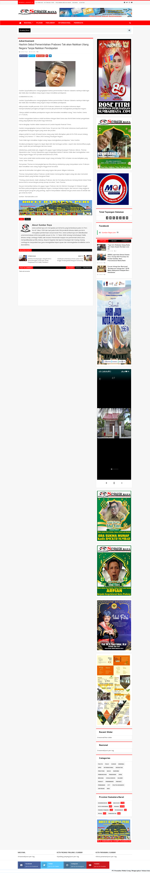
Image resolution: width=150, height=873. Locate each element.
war (108, 788)
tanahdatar (112, 813)
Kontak (82, 2)
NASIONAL (28, 23)
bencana (101, 778)
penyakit (119, 781)
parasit (100, 781)
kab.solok (116, 803)
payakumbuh (119, 810)
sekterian (101, 788)
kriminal (121, 764)
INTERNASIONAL (64, 23)
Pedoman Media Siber (63, 2)
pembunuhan (102, 774)
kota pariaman (103, 806)
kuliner (120, 778)
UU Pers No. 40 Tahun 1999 (44, 2)
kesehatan (119, 767)
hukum (113, 764)
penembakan (109, 781)
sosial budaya (110, 778)
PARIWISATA (78, 23)
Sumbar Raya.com (109, 232)
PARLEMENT (50, 23)
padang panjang (103, 810)
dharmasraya (102, 803)
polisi (107, 764)
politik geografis (118, 785)
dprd (99, 767)
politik (28, 219)
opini (120, 774)
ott (109, 785)
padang (116, 806)
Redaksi (75, 2)
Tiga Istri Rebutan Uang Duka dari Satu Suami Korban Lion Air (119, 247)
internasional (108, 767)
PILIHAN (39, 23)
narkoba (116, 771)
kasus (109, 771)
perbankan (101, 785)
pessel (100, 813)
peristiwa (101, 771)
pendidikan (112, 774)
